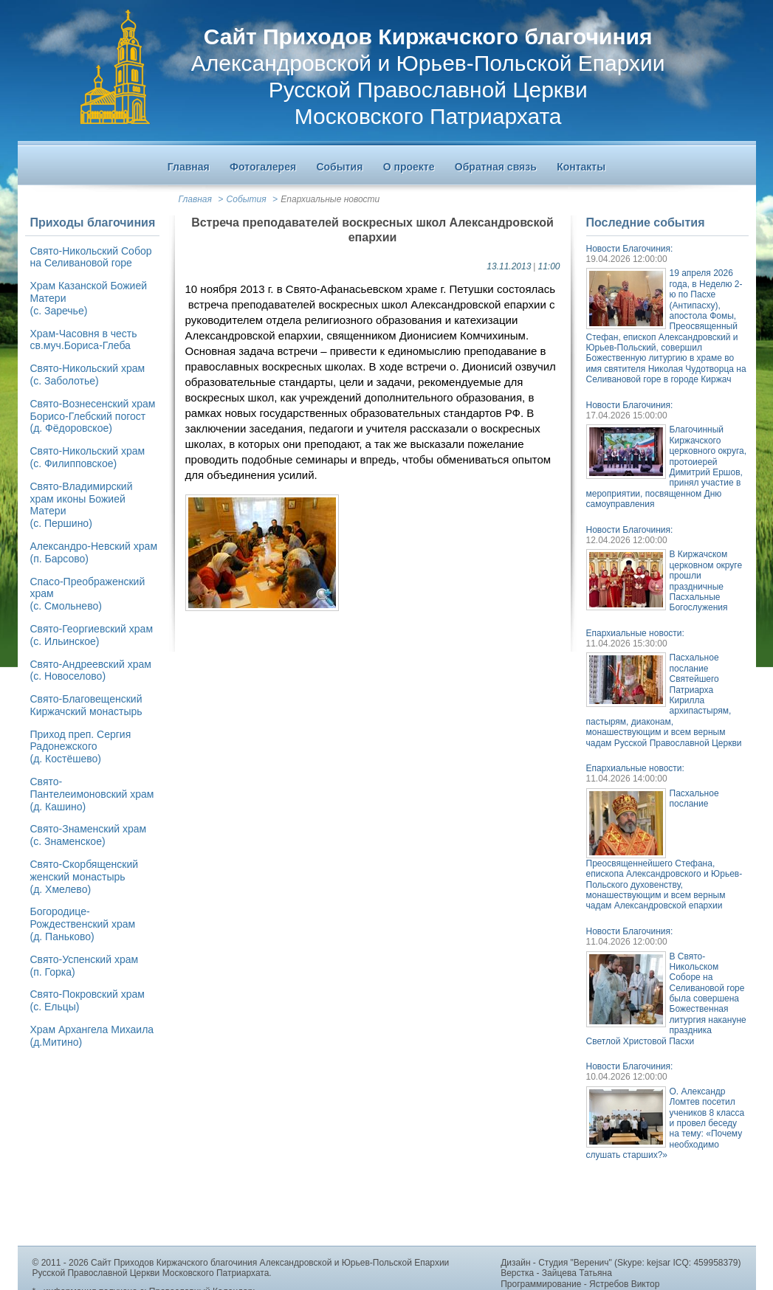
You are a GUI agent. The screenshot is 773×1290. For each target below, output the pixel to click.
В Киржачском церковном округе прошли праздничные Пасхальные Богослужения (706, 581)
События (247, 199)
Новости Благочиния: (629, 249)
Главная (195, 199)
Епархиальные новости (330, 199)
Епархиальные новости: (635, 633)
